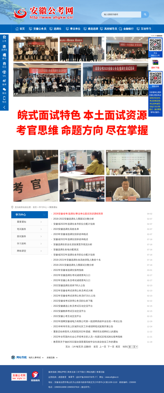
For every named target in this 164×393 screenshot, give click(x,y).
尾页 (118, 346)
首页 (35, 207)
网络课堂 (21, 251)
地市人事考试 (35, 357)
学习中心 (43, 207)
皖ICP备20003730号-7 (86, 377)
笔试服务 (21, 229)
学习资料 (21, 243)
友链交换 (51, 357)
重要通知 (53, 207)
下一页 (110, 346)
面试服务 (21, 236)
